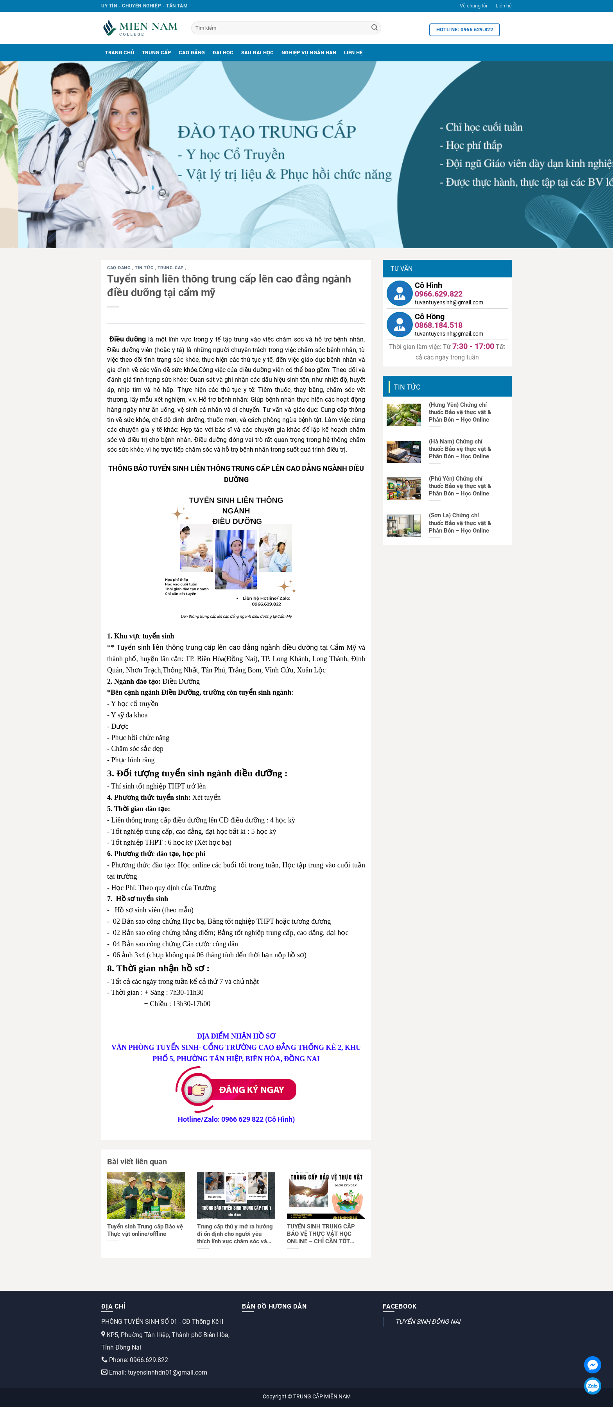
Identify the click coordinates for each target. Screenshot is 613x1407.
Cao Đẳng (192, 52)
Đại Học (223, 52)
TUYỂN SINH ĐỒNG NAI (427, 1321)
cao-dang (119, 267)
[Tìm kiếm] (286, 27)
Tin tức (144, 267)
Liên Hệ (353, 52)
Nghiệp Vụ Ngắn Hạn (309, 52)
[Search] (374, 28)
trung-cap (171, 267)
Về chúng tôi (473, 6)
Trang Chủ (119, 52)
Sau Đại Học (257, 52)
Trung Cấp (156, 52)
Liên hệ (504, 6)
